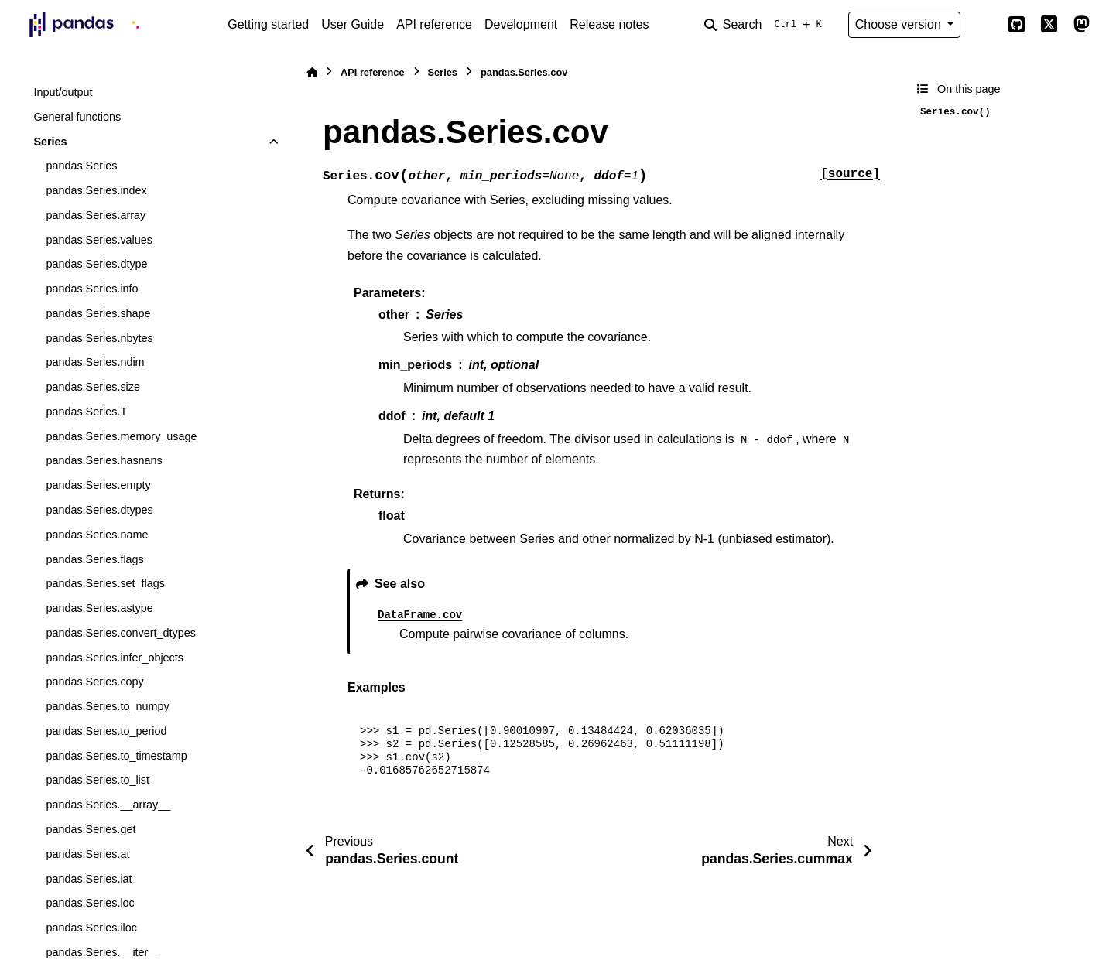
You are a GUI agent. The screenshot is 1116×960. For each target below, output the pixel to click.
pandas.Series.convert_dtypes (121, 633)
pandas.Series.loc (90, 903)
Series (50, 141)
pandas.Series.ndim (95, 362)
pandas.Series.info (92, 288)
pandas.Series (81, 165)
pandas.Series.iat (89, 879)
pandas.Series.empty (98, 485)
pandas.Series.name (97, 534)
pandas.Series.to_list (97, 780)
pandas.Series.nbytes (99, 338)
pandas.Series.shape (98, 313)
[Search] (766, 24)
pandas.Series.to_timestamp (116, 756)
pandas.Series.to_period (106, 731)
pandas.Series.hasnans (104, 460)
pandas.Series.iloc (91, 927)
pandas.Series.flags (94, 559)
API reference (434, 24)
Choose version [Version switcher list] (900, 24)
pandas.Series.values (99, 240)
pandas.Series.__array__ (108, 804)
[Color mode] (983, 25)
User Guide (352, 24)
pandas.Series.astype (99, 608)
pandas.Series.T (86, 411)
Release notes (609, 24)
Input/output (62, 92)
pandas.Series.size (93, 387)
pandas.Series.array (95, 215)
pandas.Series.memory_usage (121, 436)
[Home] (311, 72)
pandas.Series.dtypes (99, 510)
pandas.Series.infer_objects (114, 657)
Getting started (268, 24)
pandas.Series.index (96, 190)
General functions (77, 117)
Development (520, 24)
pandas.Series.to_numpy (107, 706)
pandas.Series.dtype (96, 264)
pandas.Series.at (87, 854)
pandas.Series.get (90, 829)
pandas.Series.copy (94, 681)
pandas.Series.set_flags (105, 583)
